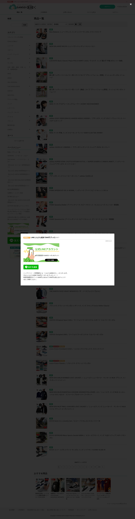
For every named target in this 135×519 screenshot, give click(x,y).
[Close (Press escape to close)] (130, 4)
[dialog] (67, 259)
